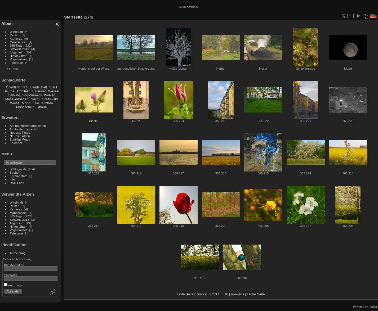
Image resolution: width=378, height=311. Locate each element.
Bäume (8, 91)
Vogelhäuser (18, 59)
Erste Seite (185, 294)
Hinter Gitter (18, 55)
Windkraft (16, 31)
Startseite (73, 17)
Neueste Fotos (20, 132)
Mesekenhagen (17, 99)
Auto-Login (13, 285)
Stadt (53, 87)
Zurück (201, 294)
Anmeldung (18, 253)
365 (25, 87)
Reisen (15, 35)
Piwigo (373, 306)
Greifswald (50, 99)
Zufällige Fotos (20, 139)
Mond (26, 103)
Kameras (16, 38)
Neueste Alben (20, 136)
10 (226, 294)
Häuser (40, 91)
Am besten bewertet (24, 129)
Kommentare (19, 176)
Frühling (14, 95)
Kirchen (47, 103)
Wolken (49, 95)
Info (12, 179)
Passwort (10, 274)
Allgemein (17, 52)
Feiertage (16, 62)
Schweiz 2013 (19, 49)
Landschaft (38, 87)
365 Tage (16, 45)
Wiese (15, 103)
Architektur (24, 91)
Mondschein (18, 42)
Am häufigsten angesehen (28, 125)
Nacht (35, 99)
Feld (36, 103)
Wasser (53, 91)
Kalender (16, 143)
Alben (7, 23)
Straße (42, 107)
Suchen (15, 172)
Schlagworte (18, 169)
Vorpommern (32, 95)
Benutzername (14, 264)
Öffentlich (13, 87)
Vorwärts (237, 294)
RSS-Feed (17, 182)
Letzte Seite (256, 294)
